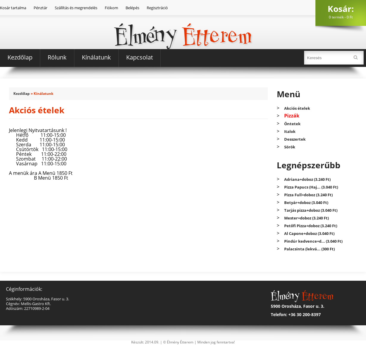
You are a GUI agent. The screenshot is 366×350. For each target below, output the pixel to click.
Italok (289, 131)
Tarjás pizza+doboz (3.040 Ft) (310, 210)
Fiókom (111, 7)
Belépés (132, 7)
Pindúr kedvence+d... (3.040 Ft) (313, 241)
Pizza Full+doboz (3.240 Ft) (308, 194)
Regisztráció (157, 7)
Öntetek (292, 123)
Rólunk (57, 57)
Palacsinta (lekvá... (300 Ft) (309, 249)
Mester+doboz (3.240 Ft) (306, 218)
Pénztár (40, 7)
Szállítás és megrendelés (76, 7)
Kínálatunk (96, 57)
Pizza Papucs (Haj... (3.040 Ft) (311, 187)
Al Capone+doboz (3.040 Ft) (309, 233)
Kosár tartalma (13, 7)
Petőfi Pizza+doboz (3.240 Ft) (310, 225)
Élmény (183, 26)
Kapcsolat (139, 57)
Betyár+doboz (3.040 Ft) (306, 202)
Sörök (289, 147)
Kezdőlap (19, 57)
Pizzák (291, 115)
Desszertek (295, 139)
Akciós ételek (297, 108)
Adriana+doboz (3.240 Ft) (307, 179)
